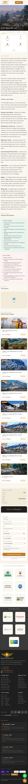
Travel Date (6, 531)
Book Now (19, 2)
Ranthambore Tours (22, 686)
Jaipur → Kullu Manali (5, 704)
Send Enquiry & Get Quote (14, 554)
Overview (4, 31)
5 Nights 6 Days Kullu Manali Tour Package (12, 393)
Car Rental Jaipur (4, 677)
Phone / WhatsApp (7, 521)
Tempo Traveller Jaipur (6, 681)
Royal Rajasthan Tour (22, 687)
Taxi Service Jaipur (5, 679)
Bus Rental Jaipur (5, 684)
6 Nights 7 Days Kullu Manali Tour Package (12, 414)
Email (4, 526)
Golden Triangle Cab (5, 698)
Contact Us (20, 696)
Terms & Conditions (22, 701)
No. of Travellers (7, 536)
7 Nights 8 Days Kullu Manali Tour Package (12, 435)
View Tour (23, 334)
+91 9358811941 (5, 667)
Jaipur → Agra (4, 696)
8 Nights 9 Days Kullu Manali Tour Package (12, 455)
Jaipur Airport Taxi (5, 682)
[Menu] (25, 2)
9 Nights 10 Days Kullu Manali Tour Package (12, 351)
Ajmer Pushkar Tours (22, 684)
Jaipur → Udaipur (4, 703)
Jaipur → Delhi (4, 695)
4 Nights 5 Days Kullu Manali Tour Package (12, 372)
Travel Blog (20, 698)
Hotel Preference (7, 541)
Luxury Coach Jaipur (5, 689)
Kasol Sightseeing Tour (7, 476)
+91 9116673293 (5, 668)
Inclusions (24, 31)
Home (2, 25)
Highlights (19, 31)
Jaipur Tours (20, 677)
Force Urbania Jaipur (5, 686)
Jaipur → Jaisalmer (5, 699)
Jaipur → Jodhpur (5, 701)
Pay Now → (14, 774)
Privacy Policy (21, 699)
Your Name (5, 516)
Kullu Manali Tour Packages (10, 25)
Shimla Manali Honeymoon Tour (9, 330)
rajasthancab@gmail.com (7, 670)
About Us (20, 695)
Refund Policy (21, 703)
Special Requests (7, 546)
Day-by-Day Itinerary (11, 31)
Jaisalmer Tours (21, 682)
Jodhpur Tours (21, 679)
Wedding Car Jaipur (5, 687)
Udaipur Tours (21, 681)
